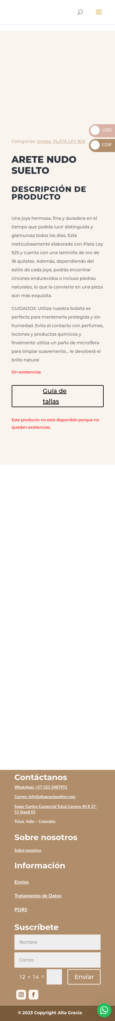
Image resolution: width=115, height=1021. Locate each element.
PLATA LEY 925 (69, 141)
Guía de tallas (55, 396)
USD (101, 130)
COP (101, 144)
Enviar (84, 977)
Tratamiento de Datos (37, 895)
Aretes (44, 141)
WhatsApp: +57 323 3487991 (40, 787)
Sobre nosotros (27, 850)
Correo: (21, 796)
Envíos (21, 882)
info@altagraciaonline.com (52, 796)
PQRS (20, 909)
